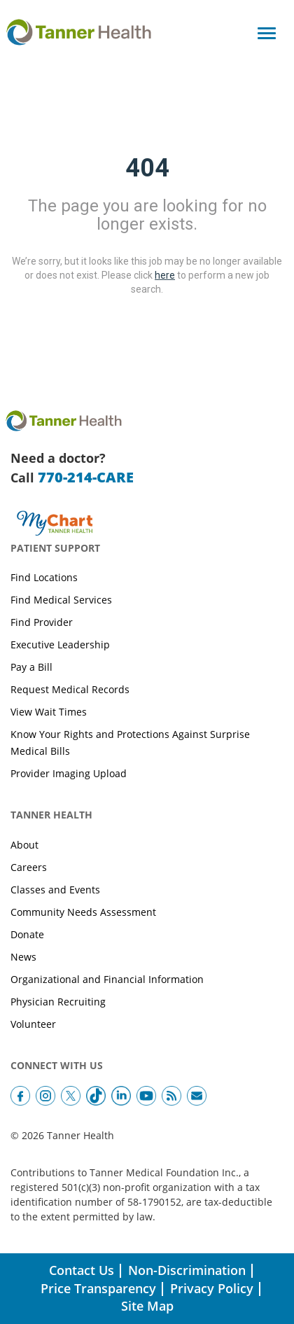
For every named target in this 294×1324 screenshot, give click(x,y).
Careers (28, 867)
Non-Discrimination (187, 1270)
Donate (27, 934)
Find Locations (44, 577)
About (24, 844)
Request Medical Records (70, 689)
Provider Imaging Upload (68, 773)
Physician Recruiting (58, 1001)
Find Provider (41, 622)
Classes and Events (55, 889)
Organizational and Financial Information (107, 979)
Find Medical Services (61, 599)
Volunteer (33, 1024)
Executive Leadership (60, 644)
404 (147, 168)
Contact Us (81, 1270)
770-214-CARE (86, 477)
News (23, 956)
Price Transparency (98, 1288)
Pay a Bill (31, 667)
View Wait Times (48, 711)
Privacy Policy (211, 1288)
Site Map (147, 1305)
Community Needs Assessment (83, 912)
